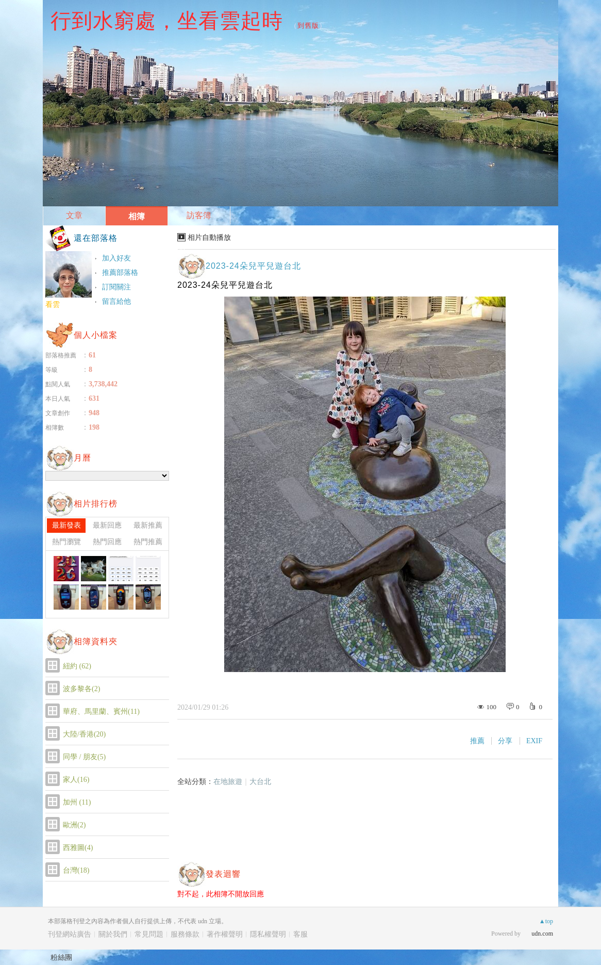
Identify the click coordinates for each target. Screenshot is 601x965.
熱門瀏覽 (66, 542)
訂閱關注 (116, 287)
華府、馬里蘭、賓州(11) (101, 711)
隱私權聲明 (268, 934)
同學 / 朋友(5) (84, 757)
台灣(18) (76, 870)
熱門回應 (107, 542)
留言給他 (116, 301)
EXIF (534, 741)
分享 (505, 741)
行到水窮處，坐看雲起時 (167, 20)
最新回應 (107, 525)
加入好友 (116, 258)
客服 (300, 934)
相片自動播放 (209, 237)
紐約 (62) (77, 666)
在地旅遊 (227, 782)
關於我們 (112, 934)
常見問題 (149, 934)
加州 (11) (77, 802)
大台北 (260, 782)
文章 (74, 215)
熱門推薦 (147, 542)
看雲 (52, 304)
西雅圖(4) (78, 848)
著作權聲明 (225, 934)
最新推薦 (147, 525)
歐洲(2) (74, 825)
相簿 (136, 216)
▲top (546, 921)
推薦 (477, 741)
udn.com (542, 933)
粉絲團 (61, 957)
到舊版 (308, 25)
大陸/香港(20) (84, 734)
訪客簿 (199, 215)
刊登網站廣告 (69, 934)
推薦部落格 (120, 272)
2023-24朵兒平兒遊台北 (253, 265)
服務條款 (185, 934)
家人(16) (76, 779)
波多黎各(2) (81, 689)
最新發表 (66, 525)
